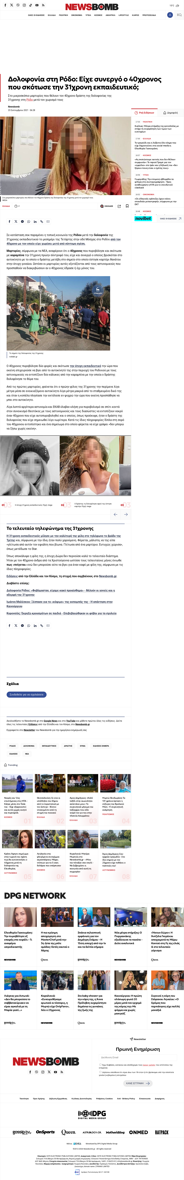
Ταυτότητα (24, 1099)
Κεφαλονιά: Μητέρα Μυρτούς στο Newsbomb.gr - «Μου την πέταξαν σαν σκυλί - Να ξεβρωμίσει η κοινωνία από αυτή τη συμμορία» (81, 862)
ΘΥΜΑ (82, 746)
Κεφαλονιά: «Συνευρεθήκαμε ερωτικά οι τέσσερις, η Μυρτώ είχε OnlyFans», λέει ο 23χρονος (55, 1003)
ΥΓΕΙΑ (88, 15)
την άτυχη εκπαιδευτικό (85, 366)
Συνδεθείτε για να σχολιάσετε (26, 694)
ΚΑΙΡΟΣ (135, 15)
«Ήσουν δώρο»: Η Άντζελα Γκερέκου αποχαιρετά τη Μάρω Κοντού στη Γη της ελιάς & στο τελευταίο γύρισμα (165, 941)
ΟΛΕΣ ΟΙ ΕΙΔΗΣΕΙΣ (36, 15)
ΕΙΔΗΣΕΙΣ (13, 754)
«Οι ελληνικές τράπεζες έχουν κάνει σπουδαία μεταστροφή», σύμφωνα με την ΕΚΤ (156, 201)
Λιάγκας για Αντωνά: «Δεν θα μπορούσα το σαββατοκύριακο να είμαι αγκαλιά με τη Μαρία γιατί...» (17, 1003)
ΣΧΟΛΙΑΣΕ (106, 206)
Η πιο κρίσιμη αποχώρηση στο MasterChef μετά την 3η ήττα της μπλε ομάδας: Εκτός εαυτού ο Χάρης (55, 941)
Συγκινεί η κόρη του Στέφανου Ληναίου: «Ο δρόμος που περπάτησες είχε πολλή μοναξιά (165, 1003)
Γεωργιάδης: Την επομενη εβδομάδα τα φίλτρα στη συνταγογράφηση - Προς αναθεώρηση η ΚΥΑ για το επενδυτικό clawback (154, 183)
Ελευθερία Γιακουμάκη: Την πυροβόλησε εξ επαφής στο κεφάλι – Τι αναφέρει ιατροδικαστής (18, 939)
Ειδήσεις (12, 576)
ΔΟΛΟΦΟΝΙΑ (28, 746)
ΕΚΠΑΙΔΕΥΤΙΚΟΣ (49, 746)
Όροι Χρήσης (39, 1099)
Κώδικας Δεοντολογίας (82, 1099)
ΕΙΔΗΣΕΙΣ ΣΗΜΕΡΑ (101, 746)
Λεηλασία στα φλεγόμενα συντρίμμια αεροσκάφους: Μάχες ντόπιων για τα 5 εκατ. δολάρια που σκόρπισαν (49, 859)
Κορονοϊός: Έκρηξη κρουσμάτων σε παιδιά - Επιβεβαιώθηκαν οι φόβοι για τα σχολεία (61, 613)
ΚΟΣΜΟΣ (98, 15)
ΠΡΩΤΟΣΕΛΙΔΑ (149, 15)
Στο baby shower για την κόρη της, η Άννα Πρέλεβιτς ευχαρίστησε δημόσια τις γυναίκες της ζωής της (92, 1003)
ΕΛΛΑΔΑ (52, 15)
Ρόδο (29, 99)
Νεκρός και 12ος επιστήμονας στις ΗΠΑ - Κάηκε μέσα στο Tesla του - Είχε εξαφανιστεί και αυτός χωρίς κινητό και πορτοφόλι (15, 805)
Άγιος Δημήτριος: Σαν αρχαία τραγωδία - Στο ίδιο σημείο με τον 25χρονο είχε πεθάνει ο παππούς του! (113, 859)
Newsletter (29, 730)
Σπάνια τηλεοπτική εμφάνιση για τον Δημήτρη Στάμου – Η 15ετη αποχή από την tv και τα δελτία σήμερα (92, 939)
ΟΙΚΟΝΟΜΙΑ (76, 15)
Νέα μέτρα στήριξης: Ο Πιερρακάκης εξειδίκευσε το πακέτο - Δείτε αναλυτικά (128, 938)
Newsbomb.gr (107, 576)
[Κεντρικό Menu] (179, 14)
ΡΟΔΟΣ (12, 746)
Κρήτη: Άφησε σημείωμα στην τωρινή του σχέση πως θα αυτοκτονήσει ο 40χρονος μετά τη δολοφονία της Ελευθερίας (16, 861)
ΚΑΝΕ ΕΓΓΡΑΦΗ (138, 1083)
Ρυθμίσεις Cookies (104, 1099)
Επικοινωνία (145, 1099)
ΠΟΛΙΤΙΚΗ (63, 15)
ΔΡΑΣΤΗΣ (68, 746)
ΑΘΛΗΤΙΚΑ (110, 15)
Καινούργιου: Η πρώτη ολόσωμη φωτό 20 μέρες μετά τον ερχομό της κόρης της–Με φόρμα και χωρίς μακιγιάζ (128, 1004)
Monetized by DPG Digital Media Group (101, 1144)
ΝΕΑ (27, 754)
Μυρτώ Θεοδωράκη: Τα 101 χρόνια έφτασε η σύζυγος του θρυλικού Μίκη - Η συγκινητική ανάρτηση (113, 803)
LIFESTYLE (124, 15)
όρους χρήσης (149, 1065)
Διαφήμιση (159, 1099)
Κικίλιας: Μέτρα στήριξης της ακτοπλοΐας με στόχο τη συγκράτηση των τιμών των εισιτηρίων (157, 129)
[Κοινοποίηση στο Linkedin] (35, 221)
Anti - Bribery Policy (126, 1099)
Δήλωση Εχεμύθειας (58, 1099)
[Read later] (127, 206)
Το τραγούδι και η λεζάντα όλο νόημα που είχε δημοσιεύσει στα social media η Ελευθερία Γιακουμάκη (155, 145)
